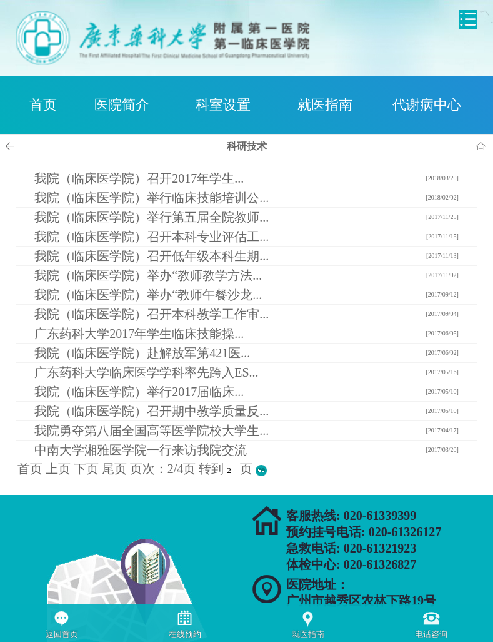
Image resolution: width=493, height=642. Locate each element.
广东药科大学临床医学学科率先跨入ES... (146, 372)
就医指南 (324, 105)
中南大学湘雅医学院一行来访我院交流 (140, 450)
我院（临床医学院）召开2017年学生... (139, 178)
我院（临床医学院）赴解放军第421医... (142, 353)
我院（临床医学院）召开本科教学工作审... (151, 314)
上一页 (12, 146)
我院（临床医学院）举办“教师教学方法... (148, 275)
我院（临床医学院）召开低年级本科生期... (151, 256)
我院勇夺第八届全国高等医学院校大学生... (151, 430)
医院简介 (121, 105)
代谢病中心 (426, 105)
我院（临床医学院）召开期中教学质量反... (151, 411)
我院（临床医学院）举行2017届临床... (139, 392)
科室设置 (223, 105)
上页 (58, 469)
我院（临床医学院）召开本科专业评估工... (151, 236)
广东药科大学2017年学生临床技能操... (139, 333)
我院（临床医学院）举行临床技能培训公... (151, 198)
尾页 (114, 469)
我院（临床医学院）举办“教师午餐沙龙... (148, 295)
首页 (43, 105)
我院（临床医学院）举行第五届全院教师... (151, 217)
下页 (86, 469)
